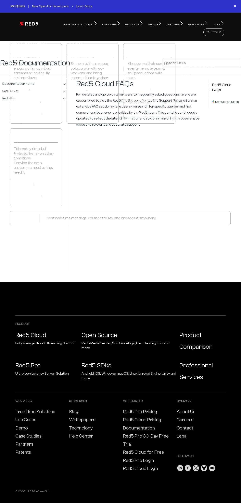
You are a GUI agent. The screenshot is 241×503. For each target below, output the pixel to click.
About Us (186, 403)
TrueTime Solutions (35, 403)
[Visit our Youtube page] (212, 458)
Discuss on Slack (227, 93)
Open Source (129, 332)
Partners (24, 435)
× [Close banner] (235, 6)
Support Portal (171, 92)
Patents (23, 443)
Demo (21, 419)
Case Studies (28, 427)
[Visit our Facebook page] (188, 458)
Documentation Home (18, 75)
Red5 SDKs (129, 362)
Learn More (84, 6)
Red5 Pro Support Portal (132, 92)
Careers (185, 411)
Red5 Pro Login (138, 451)
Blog (73, 403)
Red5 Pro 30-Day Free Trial (146, 431)
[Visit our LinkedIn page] (180, 458)
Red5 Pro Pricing (140, 403)
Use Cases (25, 411)
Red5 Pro (8, 89)
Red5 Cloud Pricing (142, 411)
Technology (81, 419)
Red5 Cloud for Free (143, 443)
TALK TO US (214, 23)
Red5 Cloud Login (140, 460)
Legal (182, 427)
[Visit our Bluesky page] (204, 458)
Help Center (81, 427)
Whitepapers (82, 411)
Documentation (139, 419)
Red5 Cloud (10, 82)
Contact (185, 419)
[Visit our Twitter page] (195, 458)
